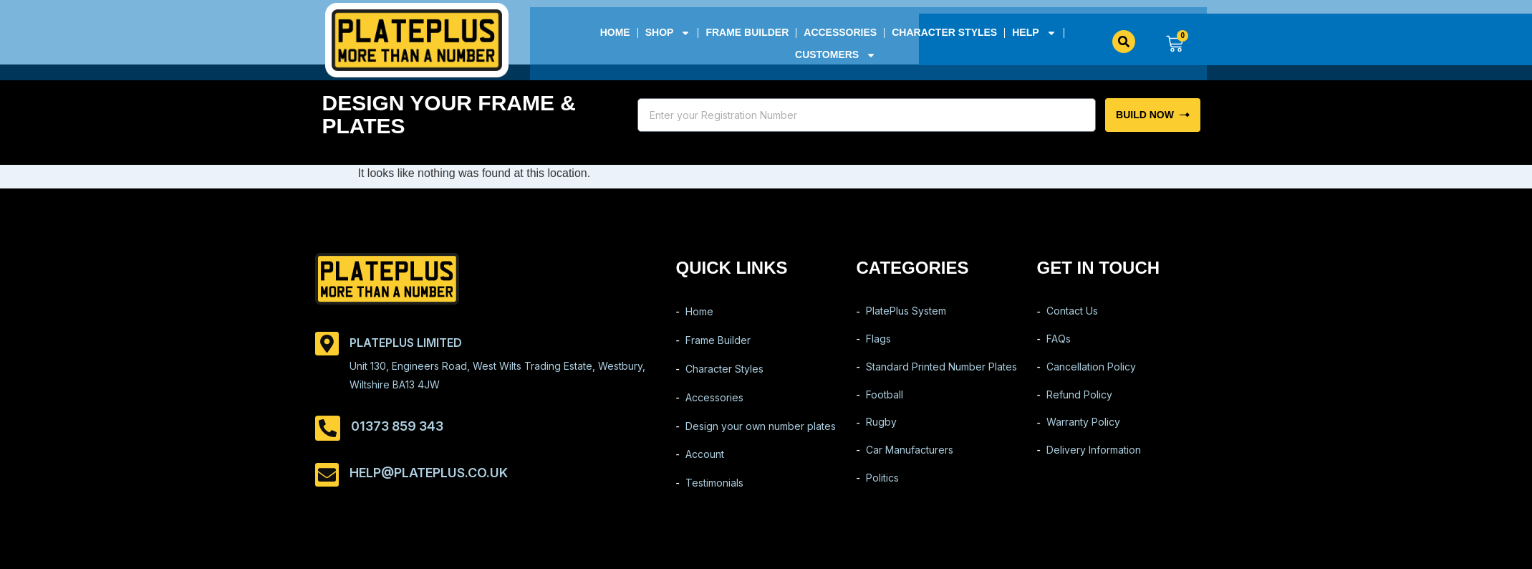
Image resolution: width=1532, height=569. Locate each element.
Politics (882, 493)
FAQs (1058, 342)
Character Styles (944, 32)
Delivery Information (1093, 462)
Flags (878, 342)
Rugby (881, 432)
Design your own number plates (760, 432)
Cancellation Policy (1091, 372)
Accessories (840, 32)
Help (1034, 32)
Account (704, 462)
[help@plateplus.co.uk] (327, 475)
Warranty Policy (1083, 432)
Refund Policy (1079, 402)
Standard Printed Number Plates (941, 372)
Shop (667, 32)
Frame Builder (747, 32)
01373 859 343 (397, 426)
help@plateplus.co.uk (429, 472)
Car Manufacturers (909, 462)
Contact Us (1072, 312)
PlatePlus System (906, 312)
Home (614, 32)
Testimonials (714, 493)
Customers (835, 55)
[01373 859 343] (327, 428)
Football (884, 402)
